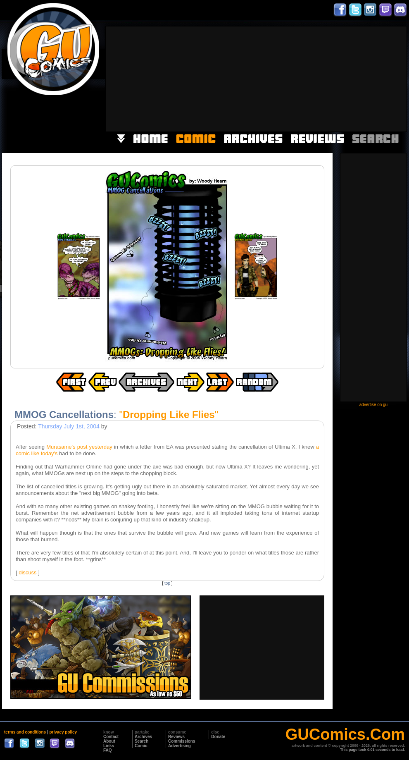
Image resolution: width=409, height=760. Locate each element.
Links (108, 745)
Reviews (176, 736)
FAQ (107, 750)
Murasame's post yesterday (79, 447)
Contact (111, 736)
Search (141, 741)
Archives (143, 736)
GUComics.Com (345, 734)
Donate (218, 736)
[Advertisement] (349, 78)
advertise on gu (373, 404)
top (167, 583)
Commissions (181, 741)
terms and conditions (25, 732)
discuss (27, 572)
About (109, 741)
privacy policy (63, 732)
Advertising (179, 745)
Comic (141, 745)
